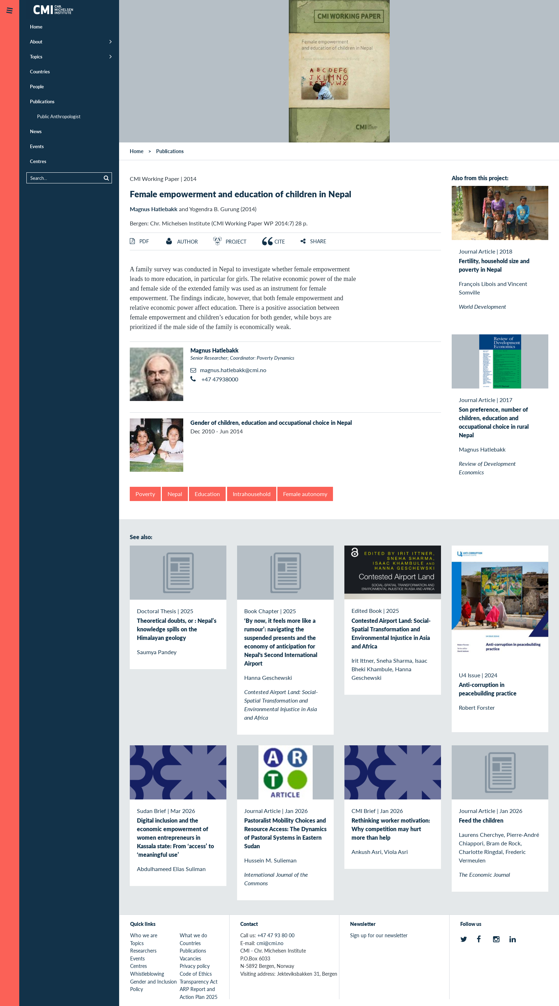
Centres (38, 161)
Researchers (143, 950)
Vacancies (190, 958)
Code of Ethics (196, 973)
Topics (36, 56)
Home (36, 26)
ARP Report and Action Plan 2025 (198, 992)
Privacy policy (195, 965)
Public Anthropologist (59, 116)
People (37, 86)
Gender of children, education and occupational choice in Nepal (271, 422)
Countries (40, 71)
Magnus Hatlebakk (154, 209)
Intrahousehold (252, 494)
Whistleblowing (147, 973)
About (36, 41)
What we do (193, 935)
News (36, 131)
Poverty (145, 494)
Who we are (143, 935)
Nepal (175, 494)
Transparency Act (198, 981)
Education (207, 494)
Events (37, 146)
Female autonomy (305, 494)
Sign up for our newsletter (378, 935)
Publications (42, 101)
